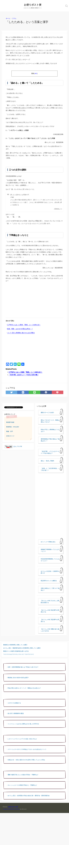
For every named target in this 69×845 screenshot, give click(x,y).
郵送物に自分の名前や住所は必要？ (18, 677)
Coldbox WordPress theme (11, 809)
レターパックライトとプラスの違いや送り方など (22, 739)
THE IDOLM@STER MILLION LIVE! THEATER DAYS (18, 654)
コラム (14, 18)
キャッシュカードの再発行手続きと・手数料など (22, 785)
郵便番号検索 (10, 422)
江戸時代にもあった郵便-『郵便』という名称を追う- (25, 372)
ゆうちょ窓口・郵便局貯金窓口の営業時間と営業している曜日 (22, 648)
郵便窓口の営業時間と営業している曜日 (15, 645)
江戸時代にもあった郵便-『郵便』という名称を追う (23, 325)
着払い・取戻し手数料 (47, 461)
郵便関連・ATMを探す (12, 427)
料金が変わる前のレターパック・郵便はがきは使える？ (24, 688)
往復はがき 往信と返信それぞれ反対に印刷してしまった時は (26, 760)
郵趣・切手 (9, 431)
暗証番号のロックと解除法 (49, 581)
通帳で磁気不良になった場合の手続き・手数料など (23, 774)
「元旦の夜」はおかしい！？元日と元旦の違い (23, 375)
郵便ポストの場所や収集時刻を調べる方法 (16, 651)
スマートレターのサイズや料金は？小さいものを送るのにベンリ (27, 749)
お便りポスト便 (13, 807)
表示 (36, 73)
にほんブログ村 (13, 446)
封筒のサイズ (10, 436)
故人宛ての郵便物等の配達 (16, 713)
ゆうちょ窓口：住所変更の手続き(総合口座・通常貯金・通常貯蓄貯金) (29, 795)
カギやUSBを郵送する (14, 703)
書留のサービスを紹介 (47, 412)
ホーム (8, 18)
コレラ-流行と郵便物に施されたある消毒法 (21, 333)
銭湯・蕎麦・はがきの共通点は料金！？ (20, 329)
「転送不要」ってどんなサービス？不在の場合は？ (50, 452)
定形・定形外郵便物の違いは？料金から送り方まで (23, 667)
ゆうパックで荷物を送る (48, 542)
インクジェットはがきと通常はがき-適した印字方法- (23, 724)
